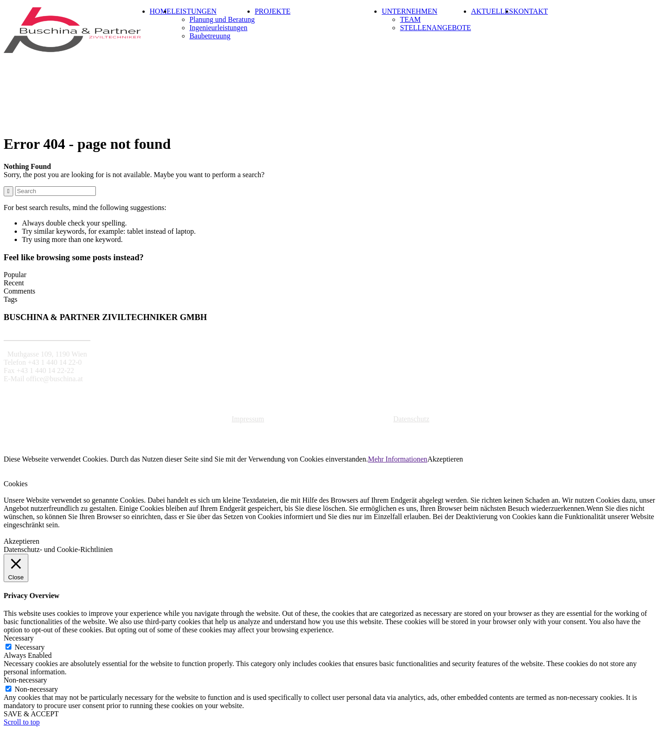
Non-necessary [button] (25, 680)
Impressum (247, 419)
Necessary (30, 647)
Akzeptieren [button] (445, 459)
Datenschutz (411, 419)
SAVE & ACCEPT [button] (31, 714)
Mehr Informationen (397, 459)
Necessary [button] (19, 638)
